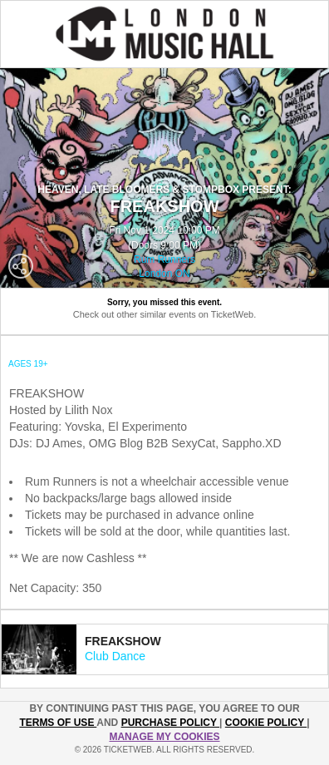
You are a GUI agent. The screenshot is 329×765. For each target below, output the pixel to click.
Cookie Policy (266, 722)
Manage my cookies (164, 737)
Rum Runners (164, 259)
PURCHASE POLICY (170, 722)
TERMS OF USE (57, 722)
